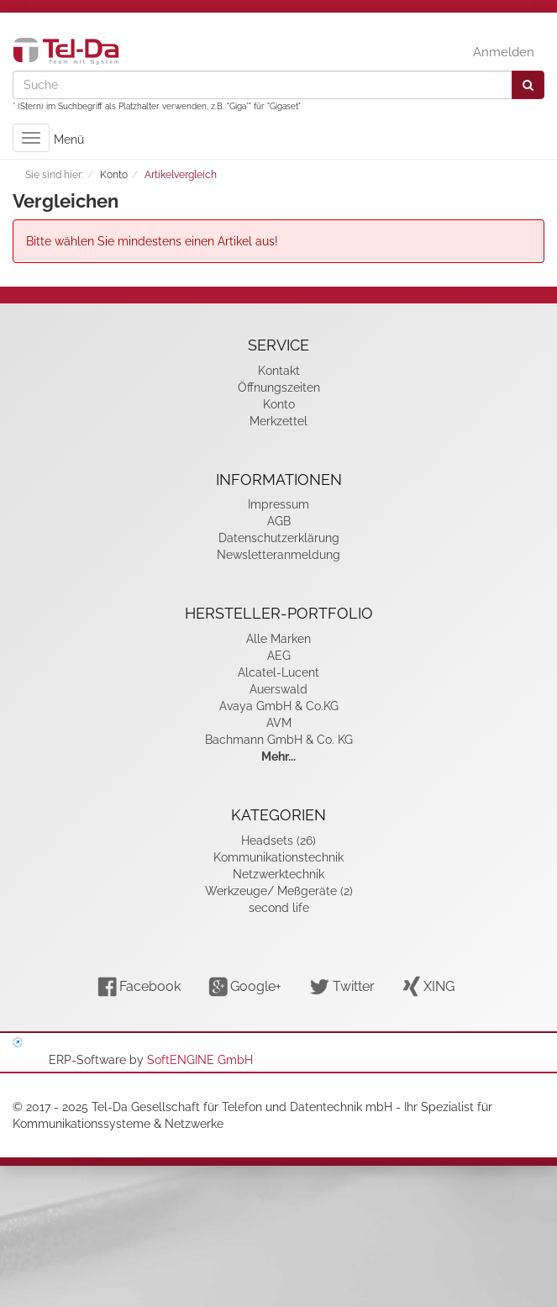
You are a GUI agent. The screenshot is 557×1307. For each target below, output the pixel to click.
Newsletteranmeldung (278, 554)
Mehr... (278, 756)
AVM (279, 723)
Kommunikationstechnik (278, 857)
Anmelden (503, 52)
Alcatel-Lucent (278, 672)
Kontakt (279, 370)
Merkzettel (278, 421)
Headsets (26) (278, 840)
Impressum (278, 504)
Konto (279, 404)
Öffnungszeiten (279, 387)
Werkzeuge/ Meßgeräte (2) (279, 891)
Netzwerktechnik (278, 874)
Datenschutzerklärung (278, 538)
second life (279, 907)
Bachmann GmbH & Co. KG (279, 739)
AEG (279, 655)
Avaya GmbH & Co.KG (279, 706)
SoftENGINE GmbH (200, 1060)
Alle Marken (278, 639)
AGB (279, 521)
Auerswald (278, 689)
